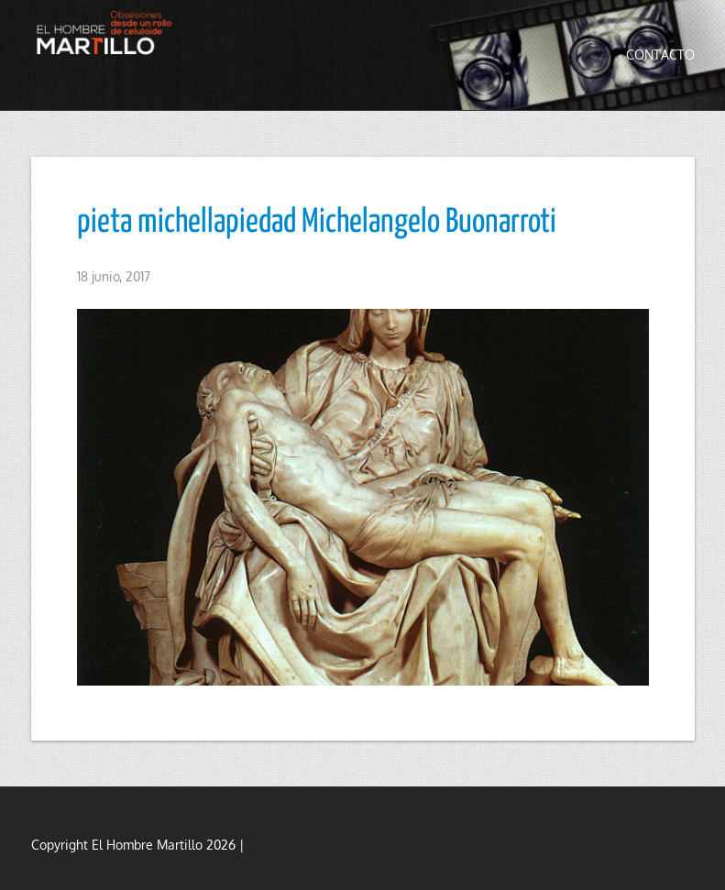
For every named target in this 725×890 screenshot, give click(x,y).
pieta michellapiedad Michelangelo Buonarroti (316, 222)
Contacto (660, 54)
